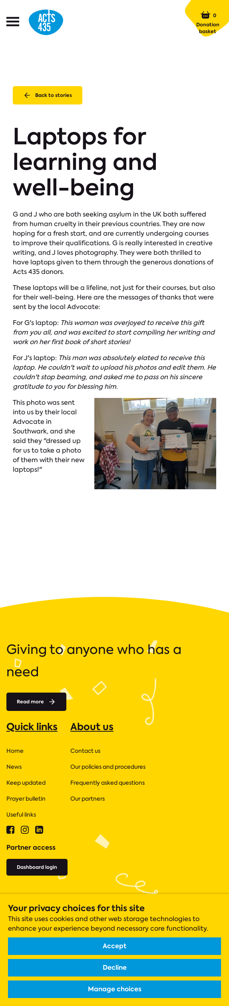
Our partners (87, 798)
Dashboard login (37, 867)
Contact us (85, 750)
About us (92, 726)
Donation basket (207, 22)
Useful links (21, 814)
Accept (114, 946)
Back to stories (47, 95)
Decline (115, 967)
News (14, 766)
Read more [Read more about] (36, 702)
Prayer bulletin (26, 798)
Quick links (32, 726)
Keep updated (26, 782)
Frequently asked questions (107, 782)
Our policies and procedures (107, 766)
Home (15, 750)
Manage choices (114, 989)
